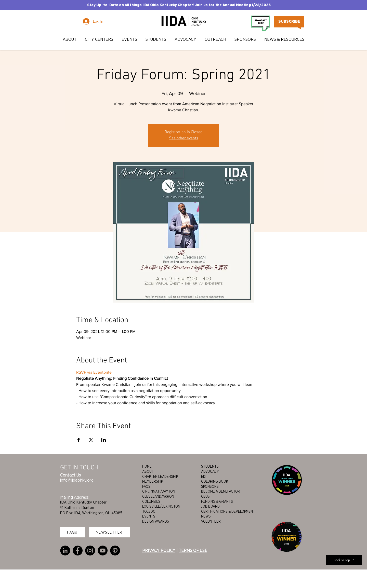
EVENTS (148, 516)
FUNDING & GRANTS (217, 501)
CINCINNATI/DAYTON (158, 491)
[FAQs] (72, 532)
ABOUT (148, 471)
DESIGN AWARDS (155, 521)
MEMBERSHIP (152, 481)
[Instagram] (90, 550)
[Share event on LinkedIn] (103, 440)
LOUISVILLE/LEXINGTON (161, 506)
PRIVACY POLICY (158, 550)
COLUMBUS (151, 501)
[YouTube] (103, 550)
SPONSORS (210, 486)
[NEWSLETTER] (109, 532)
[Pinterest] (115, 550)
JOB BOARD (210, 506)
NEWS (206, 516)
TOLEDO (148, 511)
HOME (147, 466)
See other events (183, 138)
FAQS (146, 486)
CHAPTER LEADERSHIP (160, 476)
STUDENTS (210, 466)
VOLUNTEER (211, 521)
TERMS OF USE (193, 550)
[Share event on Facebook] (78, 440)
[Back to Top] (344, 560)
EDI (203, 476)
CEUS (205, 496)
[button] (70, 39)
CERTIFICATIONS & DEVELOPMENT (228, 511)
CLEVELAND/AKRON (158, 496)
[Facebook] (78, 550)
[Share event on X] (91, 440)
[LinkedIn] (65, 550)
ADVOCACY (210, 471)
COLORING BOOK (214, 481)
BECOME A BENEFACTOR (220, 491)
